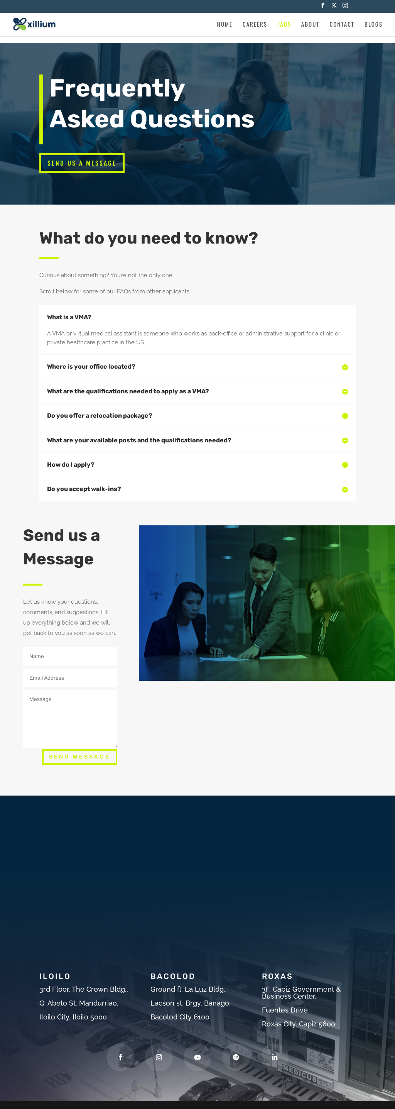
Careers (255, 24)
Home (225, 24)
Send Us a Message (81, 163)
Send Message (79, 756)
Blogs (374, 24)
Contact (342, 24)
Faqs (284, 24)
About (310, 24)
